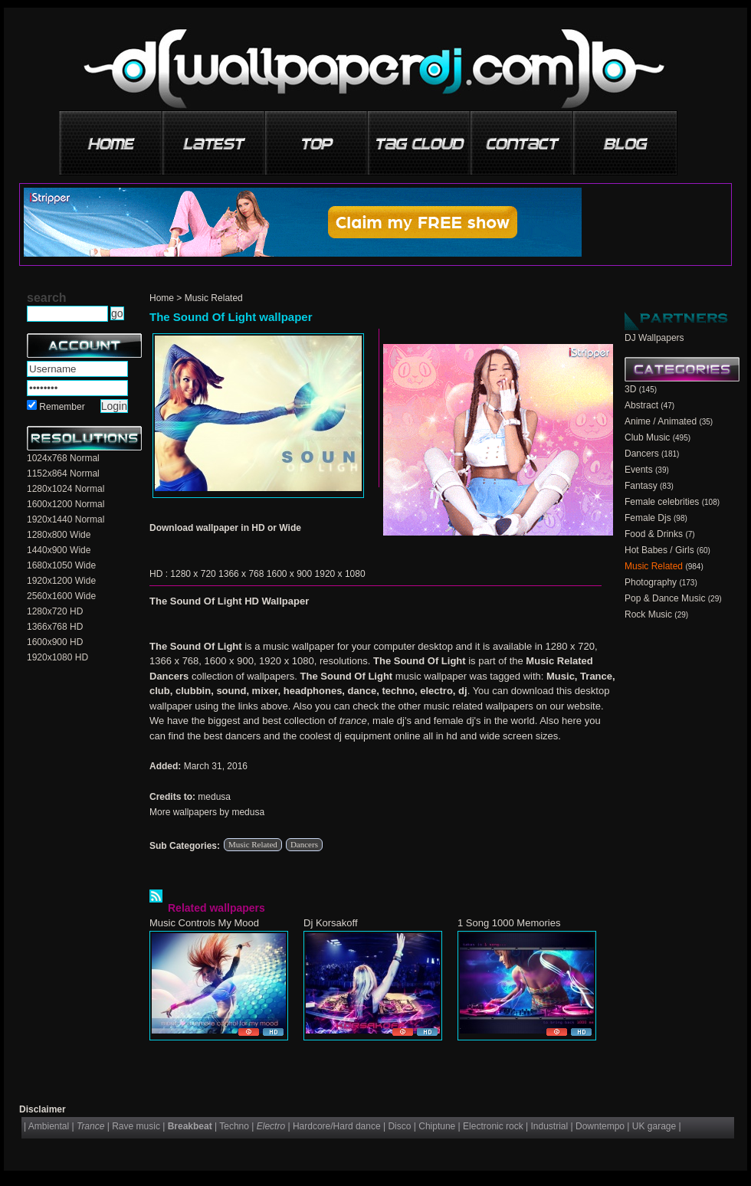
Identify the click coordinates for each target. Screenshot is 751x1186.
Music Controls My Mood (204, 923)
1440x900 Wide (58, 550)
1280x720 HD (55, 611)
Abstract (641, 405)
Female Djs (648, 518)
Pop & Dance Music (665, 598)
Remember (61, 406)
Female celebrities (662, 501)
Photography (651, 582)
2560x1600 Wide (61, 596)
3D (630, 389)
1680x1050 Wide (61, 565)
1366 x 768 (241, 573)
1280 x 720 (192, 573)
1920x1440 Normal (65, 519)
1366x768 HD (55, 626)
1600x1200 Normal (65, 504)
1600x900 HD (55, 642)
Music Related (214, 298)
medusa (214, 796)
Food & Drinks (654, 534)
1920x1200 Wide (61, 580)
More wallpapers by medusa (206, 812)
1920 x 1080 (340, 573)
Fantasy (641, 485)
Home (161, 298)
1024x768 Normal (63, 458)
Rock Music (648, 614)
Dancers (304, 844)
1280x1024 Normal (65, 488)
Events (639, 469)
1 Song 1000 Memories (508, 923)
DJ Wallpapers (654, 338)
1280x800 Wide (58, 534)
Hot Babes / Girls (659, 550)
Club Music (647, 437)
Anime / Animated (661, 421)
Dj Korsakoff (330, 923)
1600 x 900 (289, 573)
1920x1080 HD (57, 657)
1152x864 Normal (63, 473)
